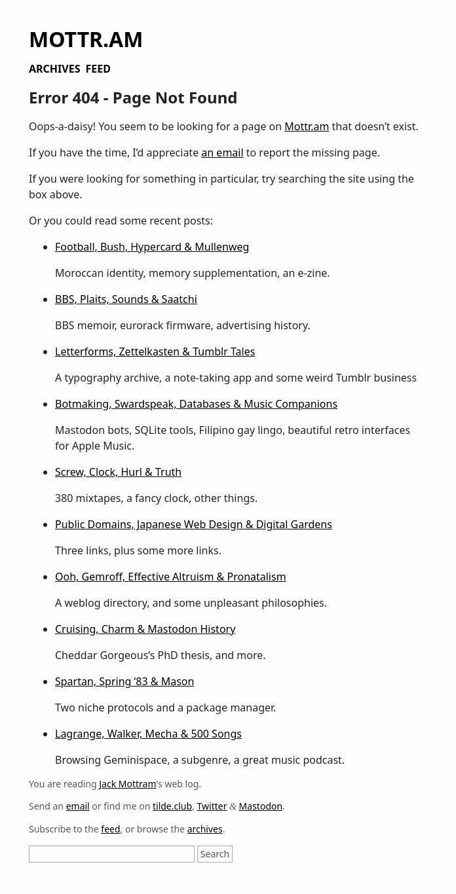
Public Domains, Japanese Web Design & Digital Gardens (193, 524)
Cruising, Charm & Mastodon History (145, 629)
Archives (54, 69)
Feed (97, 69)
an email (222, 152)
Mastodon (261, 806)
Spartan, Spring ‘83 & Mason (124, 681)
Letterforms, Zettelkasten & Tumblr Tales (155, 351)
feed (110, 829)
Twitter (212, 806)
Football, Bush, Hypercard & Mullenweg (152, 247)
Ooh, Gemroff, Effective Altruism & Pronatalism (170, 576)
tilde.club (172, 806)
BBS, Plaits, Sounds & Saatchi (126, 299)
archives (205, 829)
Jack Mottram (127, 784)
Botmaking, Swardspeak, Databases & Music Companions (196, 404)
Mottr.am (86, 39)
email (78, 806)
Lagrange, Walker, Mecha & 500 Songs (148, 733)
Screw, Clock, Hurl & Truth (118, 472)
